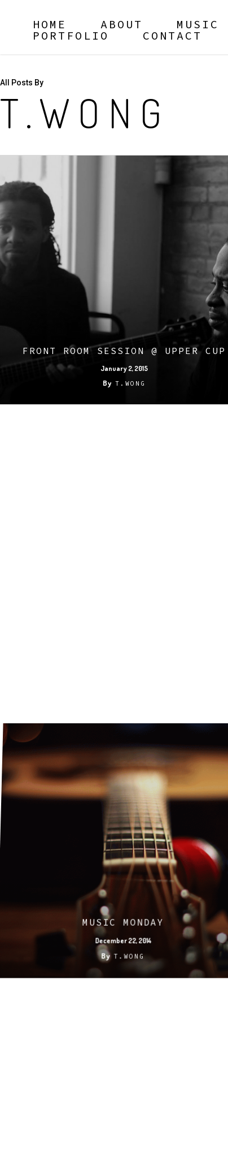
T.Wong (130, 383)
